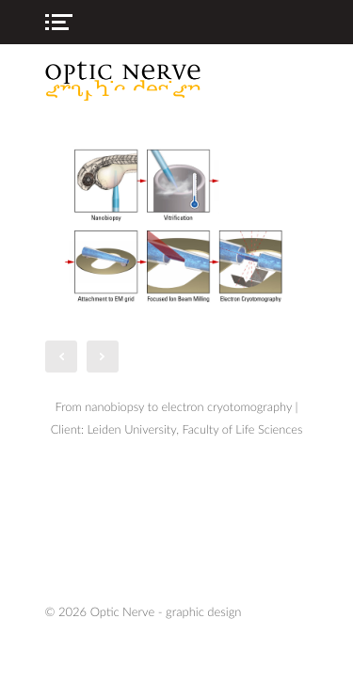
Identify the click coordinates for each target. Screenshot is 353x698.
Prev (61, 357)
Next (103, 357)
